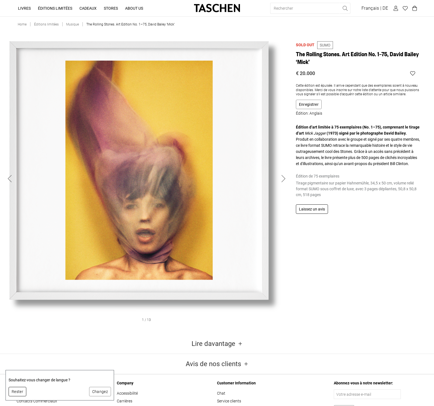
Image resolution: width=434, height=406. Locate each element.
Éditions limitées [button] (55, 8)
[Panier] (413, 8)
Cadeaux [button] (88, 8)
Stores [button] (111, 8)
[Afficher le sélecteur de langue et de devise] (374, 8)
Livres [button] (24, 8)
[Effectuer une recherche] (344, 8)
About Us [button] (134, 8)
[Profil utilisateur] (394, 8)
